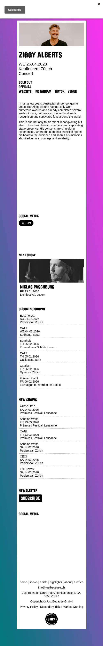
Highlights (56, 582)
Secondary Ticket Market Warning (61, 606)
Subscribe (30, 498)
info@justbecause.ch (51, 587)
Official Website (25, 89)
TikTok (59, 91)
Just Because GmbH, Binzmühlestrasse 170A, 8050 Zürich (51, 594)
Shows (33, 582)
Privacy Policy (29, 606)
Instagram (43, 91)
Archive (78, 582)
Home (23, 582)
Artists (43, 582)
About (68, 582)
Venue (72, 91)
